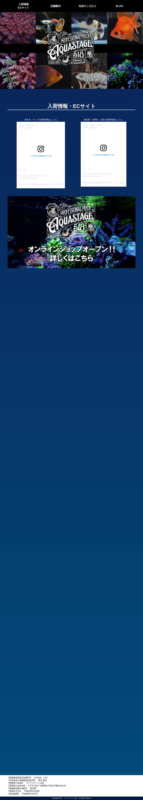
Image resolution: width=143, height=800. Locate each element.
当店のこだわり (87, 6)
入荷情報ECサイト (23, 6)
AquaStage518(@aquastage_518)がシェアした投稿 (103, 183)
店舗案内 (55, 6)
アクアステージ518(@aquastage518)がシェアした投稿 (41, 184)
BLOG (119, 6)
